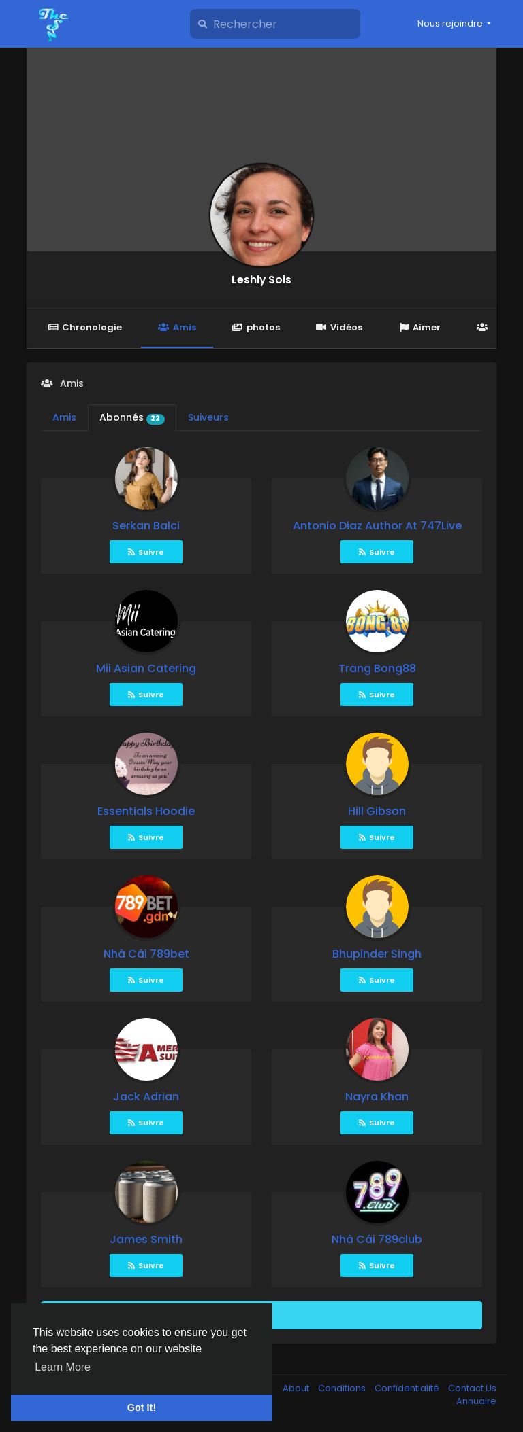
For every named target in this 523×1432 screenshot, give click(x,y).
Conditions (343, 1388)
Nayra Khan (377, 1096)
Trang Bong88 (377, 668)
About (297, 1388)
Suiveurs (208, 417)
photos (256, 327)
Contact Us (472, 1388)
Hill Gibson (377, 811)
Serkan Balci (146, 526)
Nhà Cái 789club (377, 1239)
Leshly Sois (261, 280)
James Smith (146, 1239)
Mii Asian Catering (146, 668)
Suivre (146, 551)
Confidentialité (408, 1388)
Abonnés (132, 417)
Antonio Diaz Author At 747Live (377, 526)
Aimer (419, 327)
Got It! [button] (141, 1407)
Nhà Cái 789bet (146, 954)
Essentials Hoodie (146, 811)
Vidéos (339, 327)
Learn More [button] (63, 1367)
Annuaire (476, 1401)
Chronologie (85, 327)
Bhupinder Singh (377, 954)
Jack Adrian (146, 1096)
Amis (176, 327)
